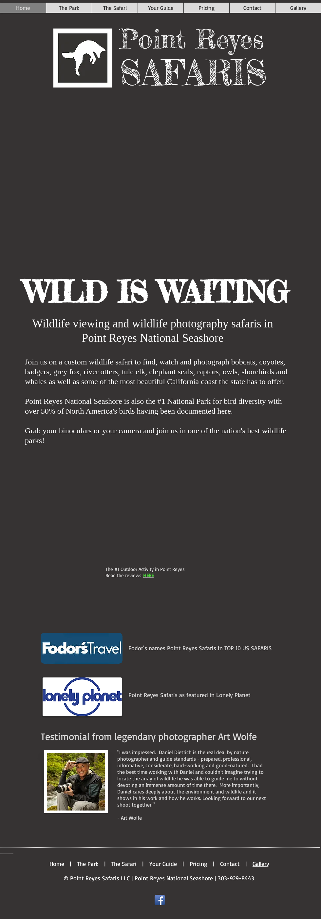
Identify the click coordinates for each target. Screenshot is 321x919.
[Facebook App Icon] (160, 900)
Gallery (261, 863)
